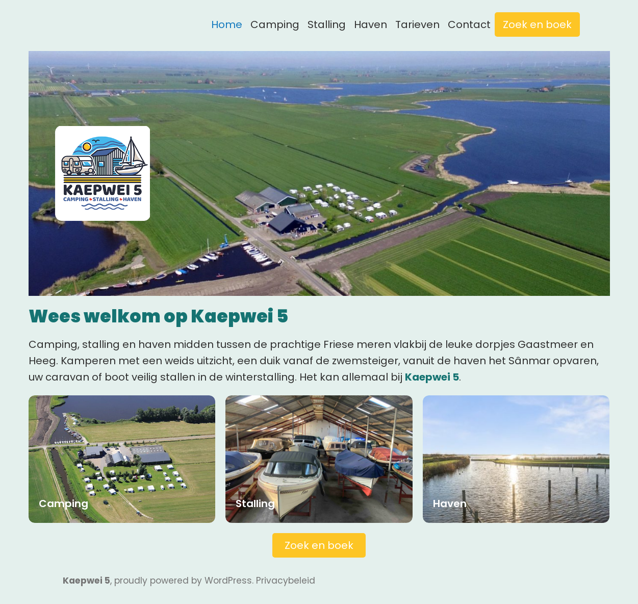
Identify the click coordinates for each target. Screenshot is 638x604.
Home (226, 26)
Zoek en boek (537, 24)
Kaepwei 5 (86, 580)
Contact (469, 26)
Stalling (327, 26)
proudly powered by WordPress (183, 580)
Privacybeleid (285, 580)
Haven (370, 26)
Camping (274, 26)
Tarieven (417, 26)
